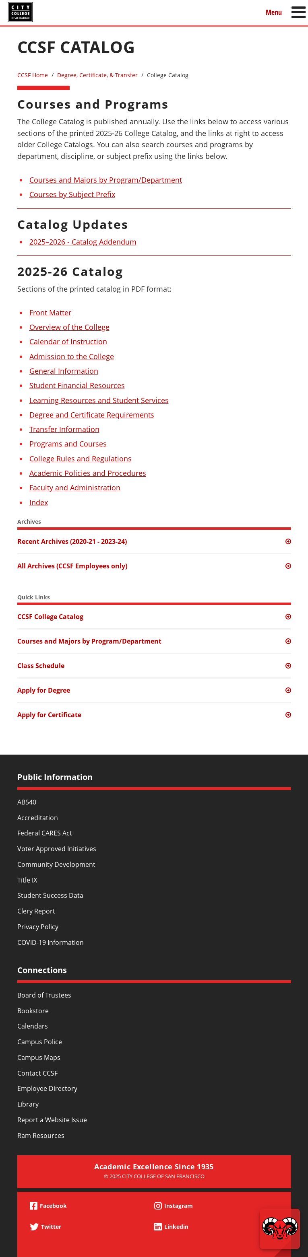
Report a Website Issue (52, 1119)
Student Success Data (50, 895)
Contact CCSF (37, 1073)
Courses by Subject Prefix (72, 194)
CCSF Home (32, 75)
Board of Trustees (44, 995)
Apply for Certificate (49, 714)
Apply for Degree (43, 690)
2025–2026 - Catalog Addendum (82, 242)
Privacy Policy (37, 926)
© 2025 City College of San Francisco (154, 1176)
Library (28, 1104)
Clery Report (36, 911)
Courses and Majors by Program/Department (105, 180)
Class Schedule (40, 665)
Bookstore (33, 1010)
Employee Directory (47, 1088)
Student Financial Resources (77, 385)
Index (38, 502)
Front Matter (50, 312)
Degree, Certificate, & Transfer (97, 75)
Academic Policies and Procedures (87, 473)
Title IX (27, 880)
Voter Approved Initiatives (56, 848)
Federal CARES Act (44, 833)
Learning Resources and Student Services (99, 400)
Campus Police (39, 1041)
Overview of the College (69, 327)
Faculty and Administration (74, 487)
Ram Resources (40, 1135)
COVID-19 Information (50, 942)
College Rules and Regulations (80, 458)
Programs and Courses (68, 443)
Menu (274, 12)
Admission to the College (71, 356)
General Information (63, 371)
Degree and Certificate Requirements (91, 415)
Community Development (56, 864)
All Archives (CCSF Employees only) (72, 566)
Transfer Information (64, 429)
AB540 (26, 802)
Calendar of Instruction (68, 341)
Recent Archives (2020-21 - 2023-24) (72, 541)
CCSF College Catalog (50, 616)
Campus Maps (38, 1057)
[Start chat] (280, 1229)
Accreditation (37, 817)
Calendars (32, 1026)
